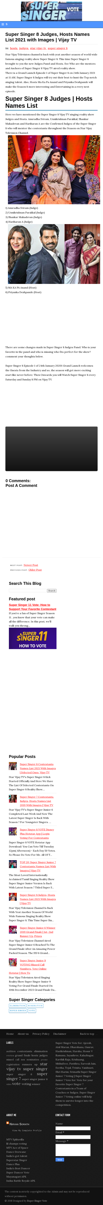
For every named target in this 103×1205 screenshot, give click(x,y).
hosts (14, 48)
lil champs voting (16, 1144)
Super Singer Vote (37, 1201)
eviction (10, 1055)
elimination (17, 1005)
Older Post (35, 569)
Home (10, 1033)
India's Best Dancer (18, 1168)
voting (26, 1084)
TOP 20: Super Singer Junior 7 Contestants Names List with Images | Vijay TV (38, 866)
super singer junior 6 (35, 1079)
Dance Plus (13, 1164)
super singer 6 (19, 1074)
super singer (18, 1010)
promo (44, 1059)
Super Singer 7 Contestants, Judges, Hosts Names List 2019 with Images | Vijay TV (37, 801)
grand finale (22, 1055)
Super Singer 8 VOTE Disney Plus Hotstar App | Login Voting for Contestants (37, 833)
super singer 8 (58, 48)
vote (32, 1010)
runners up (29, 1064)
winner (36, 1084)
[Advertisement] (51, 321)
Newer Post (31, 565)
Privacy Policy (41, 1033)
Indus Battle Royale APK (20, 1181)
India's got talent (16, 1156)
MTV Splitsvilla (15, 1140)
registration (13, 1064)
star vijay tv (38, 48)
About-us (23, 1033)
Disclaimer (59, 1033)
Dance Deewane (16, 1152)
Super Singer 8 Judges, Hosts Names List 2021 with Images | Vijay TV (38, 899)
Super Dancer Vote (17, 1173)
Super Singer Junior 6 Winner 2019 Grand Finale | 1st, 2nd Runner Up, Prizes (37, 932)
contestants (24, 1051)
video (9, 1084)
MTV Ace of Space (17, 1148)
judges (24, 48)
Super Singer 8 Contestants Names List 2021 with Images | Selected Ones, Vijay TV (38, 768)
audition (11, 1051)
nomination (35, 1005)
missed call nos (15, 1059)
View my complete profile (27, 1130)
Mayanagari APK (16, 1177)
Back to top (87, 1033)
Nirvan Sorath (19, 1124)
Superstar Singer (16, 1160)
